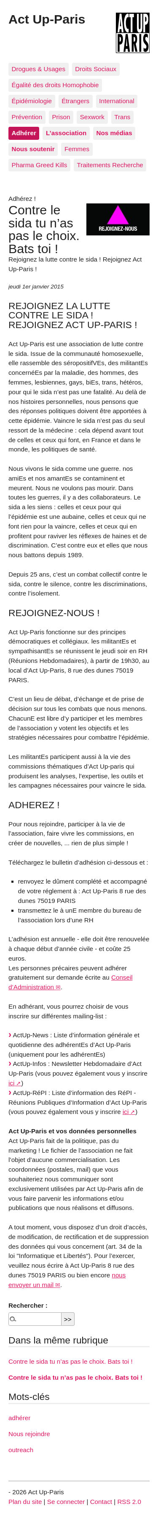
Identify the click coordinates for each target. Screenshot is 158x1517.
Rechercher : (28, 1305)
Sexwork (92, 116)
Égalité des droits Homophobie (55, 84)
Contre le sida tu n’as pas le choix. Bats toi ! (70, 1361)
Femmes (76, 148)
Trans (122, 116)
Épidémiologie (32, 100)
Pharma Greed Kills (39, 164)
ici (11, 1083)
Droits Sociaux (95, 68)
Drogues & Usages (38, 68)
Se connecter (66, 1501)
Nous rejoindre (29, 1433)
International (116, 100)
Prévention (27, 116)
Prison (61, 116)
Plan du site (25, 1501)
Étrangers (75, 100)
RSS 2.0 (129, 1501)
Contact (101, 1501)
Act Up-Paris (46, 19)
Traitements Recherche (110, 164)
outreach (20, 1449)
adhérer (19, 1417)
